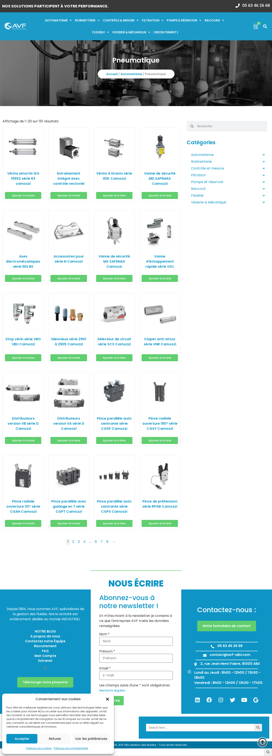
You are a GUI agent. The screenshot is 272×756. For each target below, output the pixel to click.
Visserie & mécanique (131, 32)
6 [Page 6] (96, 541)
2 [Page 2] (73, 541)
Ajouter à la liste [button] (23, 195)
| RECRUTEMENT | (166, 32)
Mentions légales (112, 690)
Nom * (104, 634)
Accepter (22, 738)
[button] (107, 699)
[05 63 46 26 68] (237, 4)
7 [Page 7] (102, 541)
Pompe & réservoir (184, 20)
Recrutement (45, 646)
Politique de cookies (39, 748)
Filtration (152, 20)
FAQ (45, 651)
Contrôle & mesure (121, 20)
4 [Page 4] (84, 541)
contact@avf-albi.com (230, 654)
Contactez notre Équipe (45, 641)
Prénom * (107, 651)
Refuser (55, 738)
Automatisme (58, 20)
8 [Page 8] (107, 541)
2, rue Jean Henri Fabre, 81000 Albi (230, 663)
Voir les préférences (91, 738)
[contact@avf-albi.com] (205, 655)
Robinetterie (87, 20)
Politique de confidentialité (71, 748)
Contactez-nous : (226, 610)
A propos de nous (45, 636)
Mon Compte (45, 656)
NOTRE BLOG (45, 631)
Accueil (112, 74)
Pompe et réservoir (228, 182)
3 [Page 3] (79, 541)
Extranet (45, 660)
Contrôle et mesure (228, 168)
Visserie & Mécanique (228, 202)
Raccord (214, 20)
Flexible (100, 32)
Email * (105, 668)
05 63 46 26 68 (256, 5)
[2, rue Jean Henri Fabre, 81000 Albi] (195, 664)
